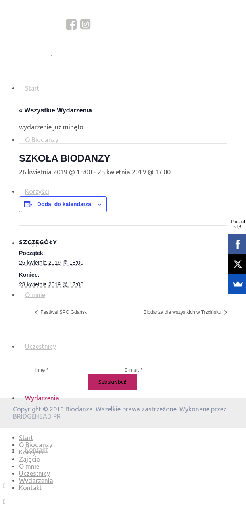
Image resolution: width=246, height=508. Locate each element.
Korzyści (31, 452)
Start (32, 88)
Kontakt (30, 487)
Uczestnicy (40, 346)
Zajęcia (29, 459)
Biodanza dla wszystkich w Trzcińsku (183, 312)
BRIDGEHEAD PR (37, 416)
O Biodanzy (35, 444)
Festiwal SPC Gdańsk (63, 312)
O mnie (29, 466)
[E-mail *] (164, 370)
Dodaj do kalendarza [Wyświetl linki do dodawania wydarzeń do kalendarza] (64, 204)
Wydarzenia (42, 398)
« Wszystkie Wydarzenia (55, 110)
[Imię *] (75, 370)
